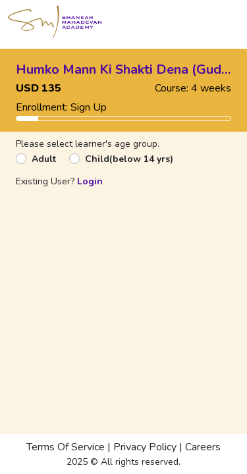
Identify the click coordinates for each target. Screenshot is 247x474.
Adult (44, 159)
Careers (203, 447)
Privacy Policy (145, 447)
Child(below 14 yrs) (129, 159)
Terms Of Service (65, 447)
